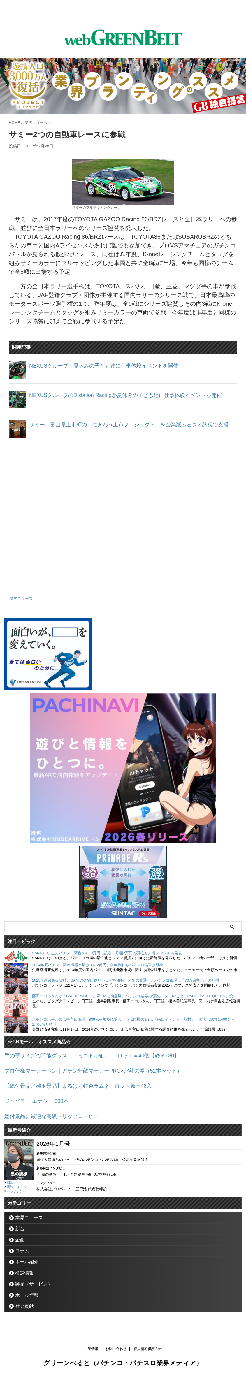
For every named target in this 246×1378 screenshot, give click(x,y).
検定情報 (24, 1274)
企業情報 (91, 1350)
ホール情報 (26, 1296)
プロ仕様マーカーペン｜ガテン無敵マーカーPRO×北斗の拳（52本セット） (103, 1074)
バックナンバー (18, 1192)
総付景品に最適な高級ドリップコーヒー (56, 1118)
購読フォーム (16, 1188)
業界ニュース (21, 603)
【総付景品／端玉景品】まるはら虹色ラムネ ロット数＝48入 (86, 1088)
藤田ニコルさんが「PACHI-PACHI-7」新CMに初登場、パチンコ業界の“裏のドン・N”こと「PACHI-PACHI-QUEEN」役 (132, 1000)
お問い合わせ (116, 1350)
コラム (22, 1251)
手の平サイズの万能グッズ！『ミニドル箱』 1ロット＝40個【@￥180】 (101, 1059)
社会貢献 (24, 1307)
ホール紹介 (26, 1263)
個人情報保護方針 (148, 1350)
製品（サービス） (33, 1285)
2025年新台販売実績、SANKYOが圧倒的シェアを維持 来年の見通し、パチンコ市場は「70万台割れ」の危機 (125, 984)
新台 (19, 1229)
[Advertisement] (123, 521)
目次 (10, 1183)
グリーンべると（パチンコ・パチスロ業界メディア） (123, 1364)
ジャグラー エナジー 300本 (39, 1103)
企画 (19, 1240)
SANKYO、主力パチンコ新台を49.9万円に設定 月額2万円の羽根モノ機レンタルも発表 (107, 957)
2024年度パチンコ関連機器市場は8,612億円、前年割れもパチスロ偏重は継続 (98, 969)
